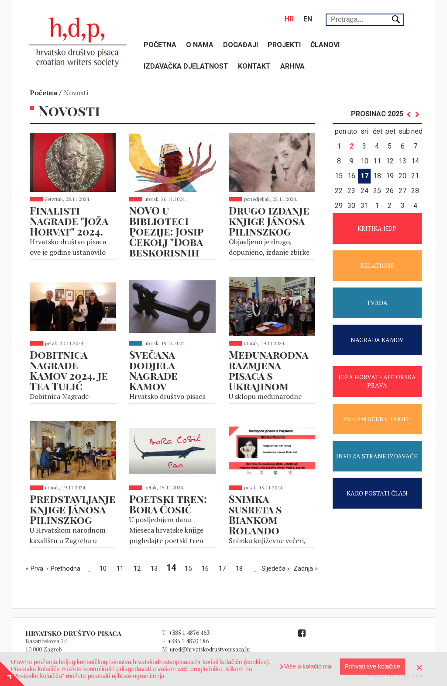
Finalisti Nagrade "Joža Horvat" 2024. (69, 220)
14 (172, 567)
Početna (160, 45)
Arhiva (292, 66)
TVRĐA (377, 302)
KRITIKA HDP (377, 228)
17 (224, 567)
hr (289, 19)
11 (122, 567)
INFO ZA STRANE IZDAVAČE (377, 456)
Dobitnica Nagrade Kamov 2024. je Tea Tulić (69, 370)
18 (241, 567)
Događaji (240, 45)
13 (156, 567)
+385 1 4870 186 (188, 641)
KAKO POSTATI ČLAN (377, 493)
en (307, 19)
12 (139, 567)
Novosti (76, 92)
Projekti (284, 45)
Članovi (325, 45)
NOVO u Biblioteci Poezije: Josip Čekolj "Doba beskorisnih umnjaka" (166, 236)
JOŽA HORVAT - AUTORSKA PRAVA (377, 381)
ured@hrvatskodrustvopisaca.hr (210, 649)
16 (207, 567)
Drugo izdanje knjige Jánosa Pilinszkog (269, 220)
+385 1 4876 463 (189, 633)
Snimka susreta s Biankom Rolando (255, 514)
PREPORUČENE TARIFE (377, 419)
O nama (199, 45)
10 (105, 567)
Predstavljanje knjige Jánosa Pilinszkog (72, 509)
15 (190, 567)
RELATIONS (377, 265)
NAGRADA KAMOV (377, 340)
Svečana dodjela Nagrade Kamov (153, 370)
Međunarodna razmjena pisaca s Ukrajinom (268, 370)
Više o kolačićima (306, 666)
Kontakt (254, 66)
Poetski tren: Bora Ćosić (168, 504)
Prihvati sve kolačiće (372, 666)
